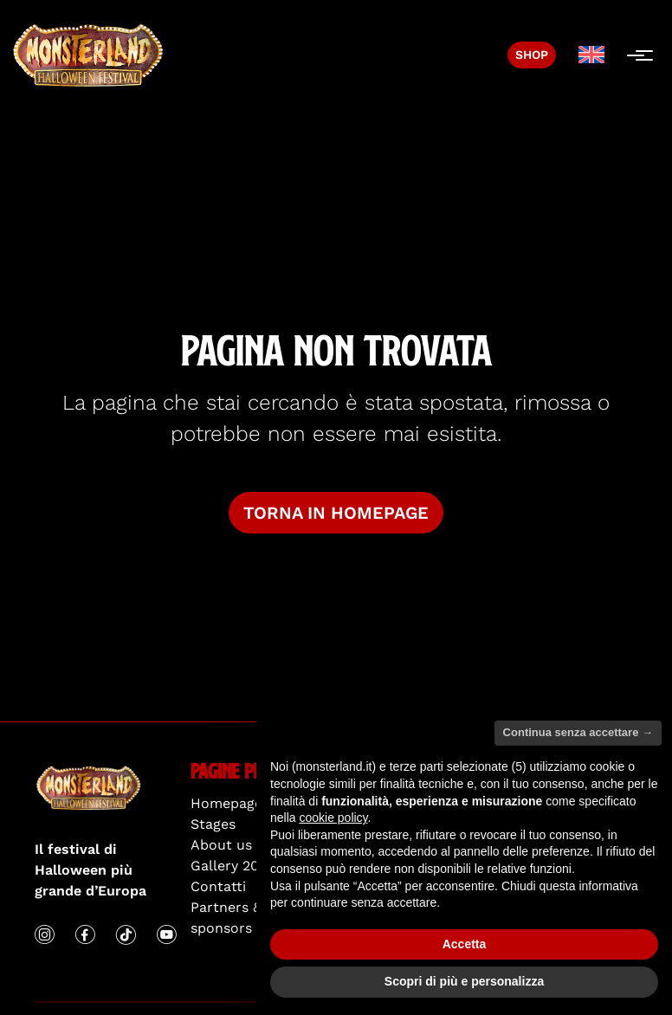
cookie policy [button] (333, 817)
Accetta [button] (465, 944)
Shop (531, 54)
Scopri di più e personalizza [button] (464, 981)
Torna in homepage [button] (336, 512)
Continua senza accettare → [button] (578, 732)
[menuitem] (591, 55)
